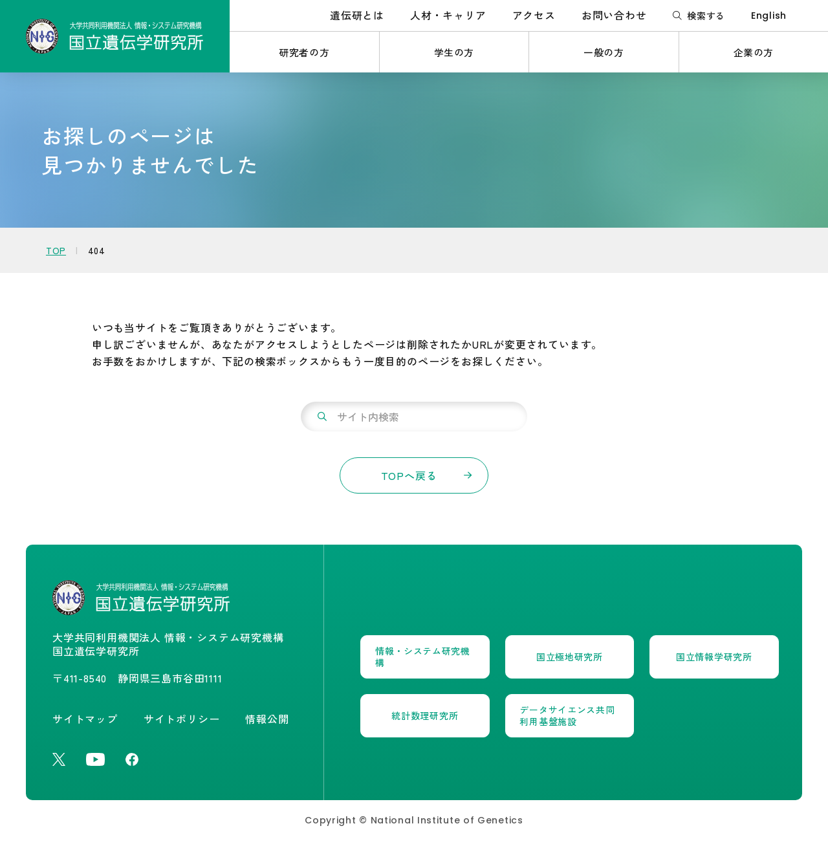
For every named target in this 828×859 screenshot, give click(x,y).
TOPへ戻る (409, 475)
